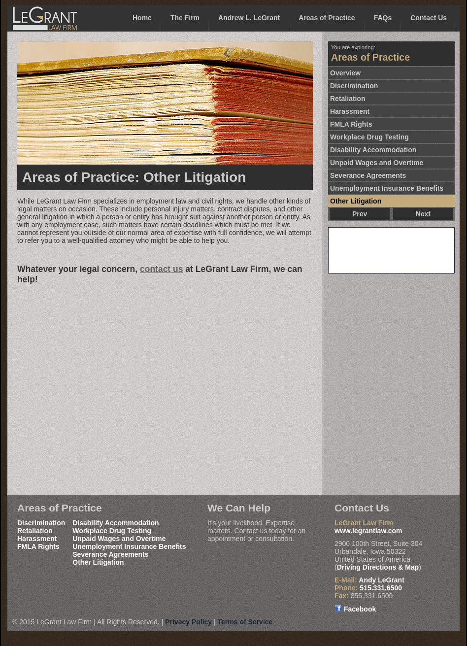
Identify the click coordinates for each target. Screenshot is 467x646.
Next (423, 214)
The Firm (185, 18)
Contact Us (428, 18)
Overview (345, 73)
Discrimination (354, 86)
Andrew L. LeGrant (249, 18)
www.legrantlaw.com (368, 531)
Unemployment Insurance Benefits (386, 188)
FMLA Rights (351, 124)
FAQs (383, 18)
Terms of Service (245, 622)
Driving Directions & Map (378, 567)
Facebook (355, 609)
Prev (359, 214)
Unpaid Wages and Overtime (376, 163)
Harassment (349, 111)
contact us (161, 269)
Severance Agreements (368, 175)
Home (142, 18)
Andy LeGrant (381, 580)
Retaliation (348, 98)
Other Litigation (355, 201)
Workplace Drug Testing (369, 137)
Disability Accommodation (373, 150)
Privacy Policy (188, 622)
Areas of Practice (327, 18)
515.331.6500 (381, 588)
